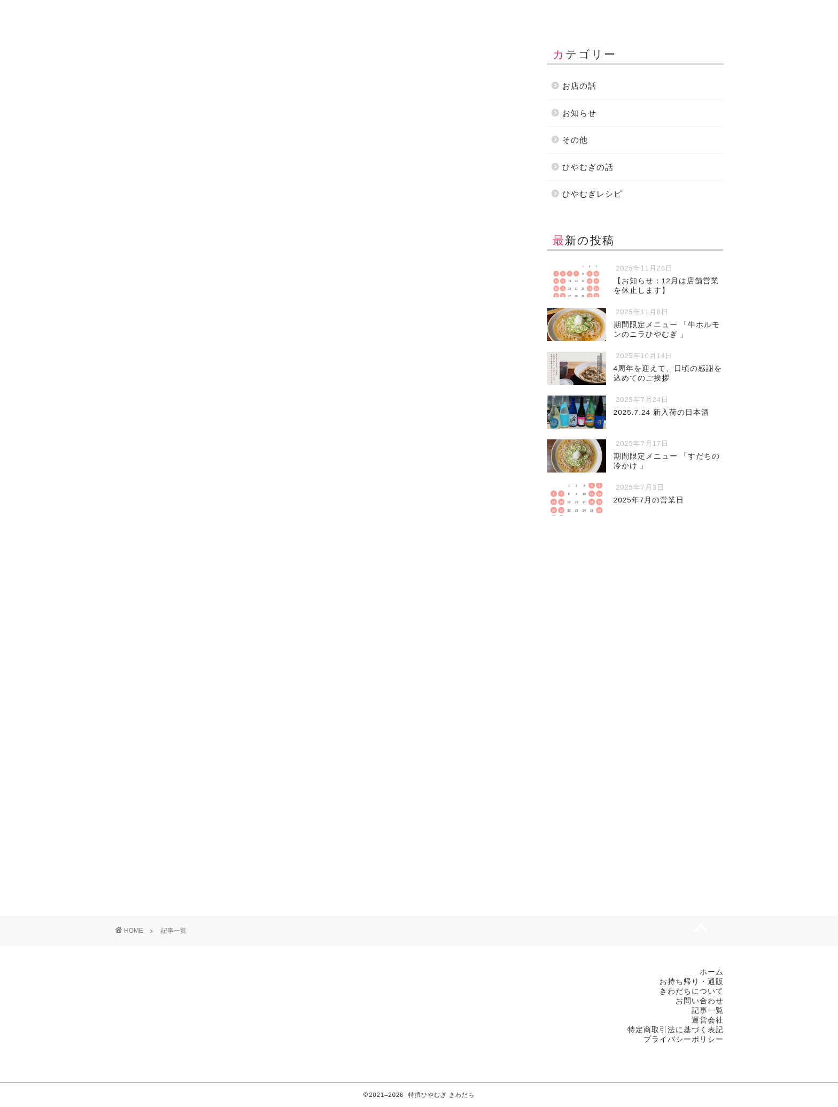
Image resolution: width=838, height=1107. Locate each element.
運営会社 (663, 13)
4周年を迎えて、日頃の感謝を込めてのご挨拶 (212, 409)
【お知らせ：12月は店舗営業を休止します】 (210, 219)
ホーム (164, 13)
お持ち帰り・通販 (264, 13)
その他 (191, 444)
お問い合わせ (563, 13)
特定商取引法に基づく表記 (675, 1030)
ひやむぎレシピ (592, 193)
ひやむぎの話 (197, 808)
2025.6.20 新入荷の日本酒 (375, 757)
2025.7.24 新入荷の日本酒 (375, 409)
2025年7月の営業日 (361, 583)
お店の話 (394, 270)
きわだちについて (365, 13)
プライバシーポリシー (683, 1039)
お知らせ (195, 254)
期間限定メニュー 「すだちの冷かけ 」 (198, 583)
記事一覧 (464, 13)
